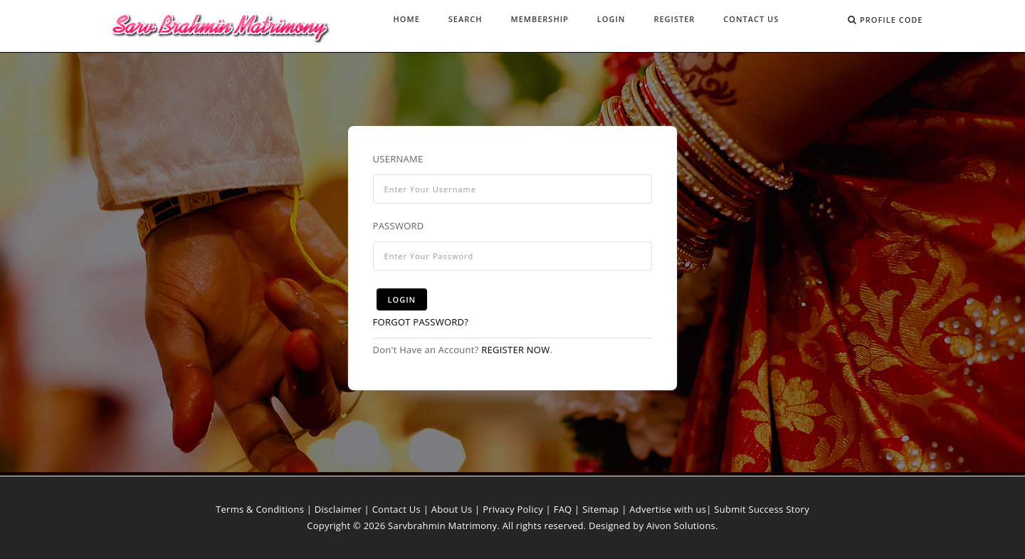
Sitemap (600, 509)
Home (407, 19)
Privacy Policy (513, 509)
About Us (452, 509)
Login (611, 19)
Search (465, 19)
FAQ (563, 509)
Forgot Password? (421, 321)
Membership (540, 19)
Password (398, 225)
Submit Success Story (761, 509)
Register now (515, 349)
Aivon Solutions (680, 525)
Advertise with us (667, 509)
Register (674, 19)
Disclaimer (338, 509)
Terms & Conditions (260, 509)
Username (398, 158)
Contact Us (751, 19)
